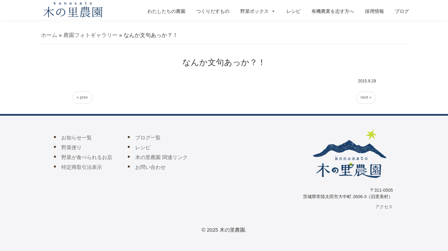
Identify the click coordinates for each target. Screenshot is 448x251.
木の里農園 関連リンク (161, 157)
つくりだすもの (212, 11)
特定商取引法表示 (81, 167)
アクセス (384, 206)
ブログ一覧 (148, 137)
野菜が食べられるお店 (86, 157)
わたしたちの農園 (166, 11)
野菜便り (71, 147)
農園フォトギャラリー (90, 35)
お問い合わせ (150, 167)
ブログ (402, 11)
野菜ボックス (258, 11)
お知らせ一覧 (76, 137)
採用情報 (374, 11)
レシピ (293, 11)
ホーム (49, 35)
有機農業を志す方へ (332, 11)
